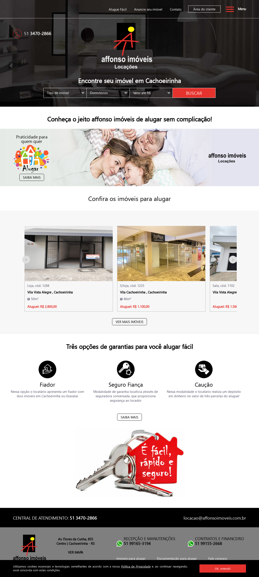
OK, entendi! (223, 568)
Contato (176, 9)
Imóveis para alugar (130, 558)
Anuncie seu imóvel (148, 9)
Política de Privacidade (136, 566)
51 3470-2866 (83, 518)
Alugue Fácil (118, 9)
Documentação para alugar (177, 558)
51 (37, 33)
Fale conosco (217, 558)
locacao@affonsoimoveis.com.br (215, 518)
